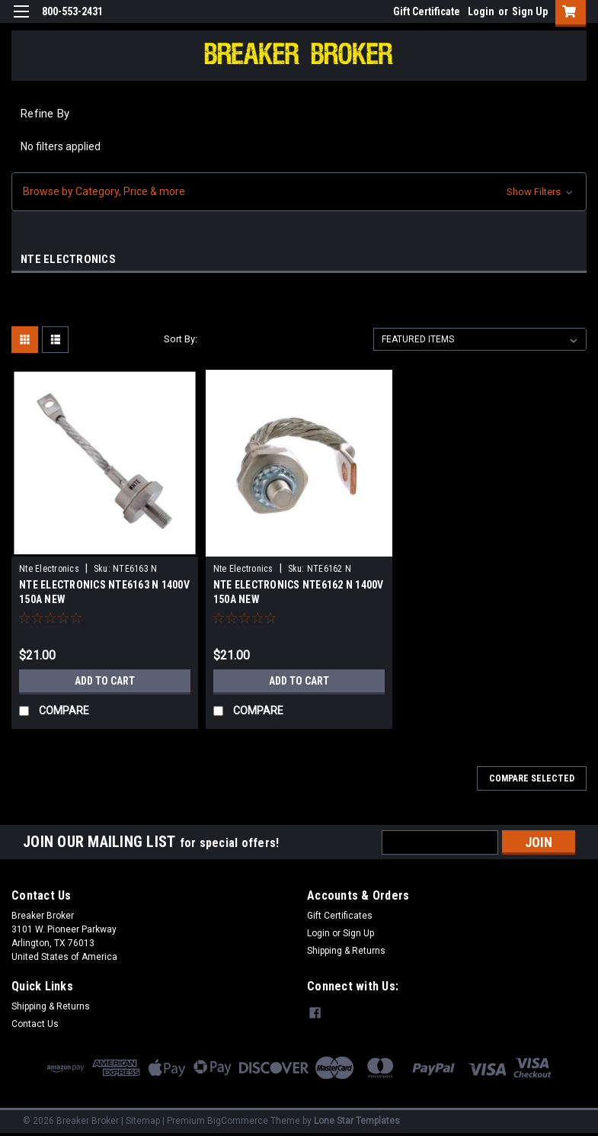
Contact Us (35, 1024)
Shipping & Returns (346, 950)
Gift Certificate (426, 11)
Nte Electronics (49, 568)
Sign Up (530, 11)
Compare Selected (531, 778)
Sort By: (180, 339)
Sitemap (143, 1120)
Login (481, 11)
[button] (299, 191)
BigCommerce (237, 1120)
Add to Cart (105, 681)
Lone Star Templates (357, 1120)
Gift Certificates (340, 915)
